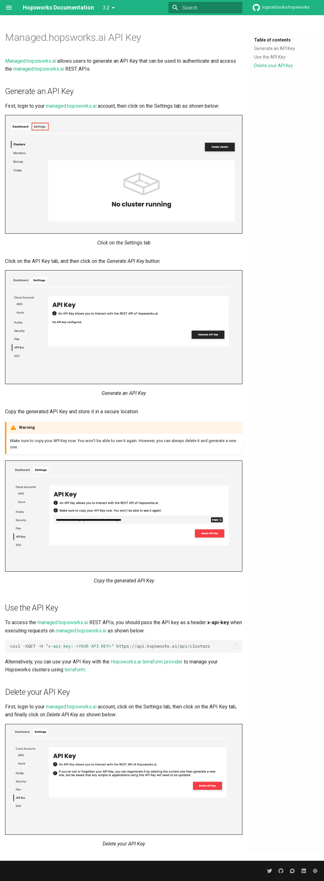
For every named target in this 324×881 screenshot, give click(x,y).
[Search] (205, 7)
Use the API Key (269, 57)
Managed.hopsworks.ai (30, 61)
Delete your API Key (273, 65)
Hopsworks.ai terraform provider (147, 662)
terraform (75, 670)
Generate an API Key (274, 48)
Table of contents (272, 39)
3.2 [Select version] (106, 8)
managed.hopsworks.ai (38, 69)
